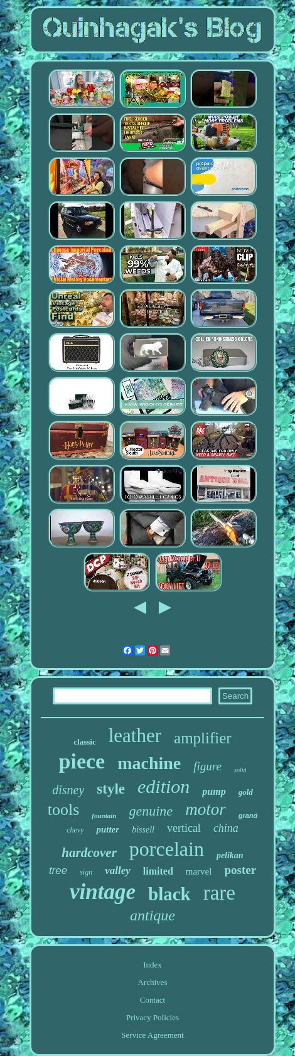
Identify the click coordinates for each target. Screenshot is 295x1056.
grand (248, 815)
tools (64, 809)
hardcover (89, 852)
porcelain (166, 849)
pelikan (230, 855)
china (226, 828)
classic (84, 741)
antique (152, 915)
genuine (151, 811)
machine (149, 763)
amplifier (203, 738)
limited (158, 871)
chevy (75, 830)
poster (240, 869)
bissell (143, 829)
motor (205, 809)
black (169, 894)
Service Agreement (152, 1035)
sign (86, 872)
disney (68, 790)
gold (246, 792)
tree (58, 870)
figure (207, 766)
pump (213, 791)
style (111, 789)
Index (152, 964)
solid (240, 770)
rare (219, 892)
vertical (184, 828)
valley (118, 870)
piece (82, 761)
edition (163, 786)
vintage (103, 892)
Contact (152, 1000)
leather (135, 735)
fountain (104, 815)
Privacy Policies (152, 1017)
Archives (153, 982)
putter (107, 829)
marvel (199, 871)
